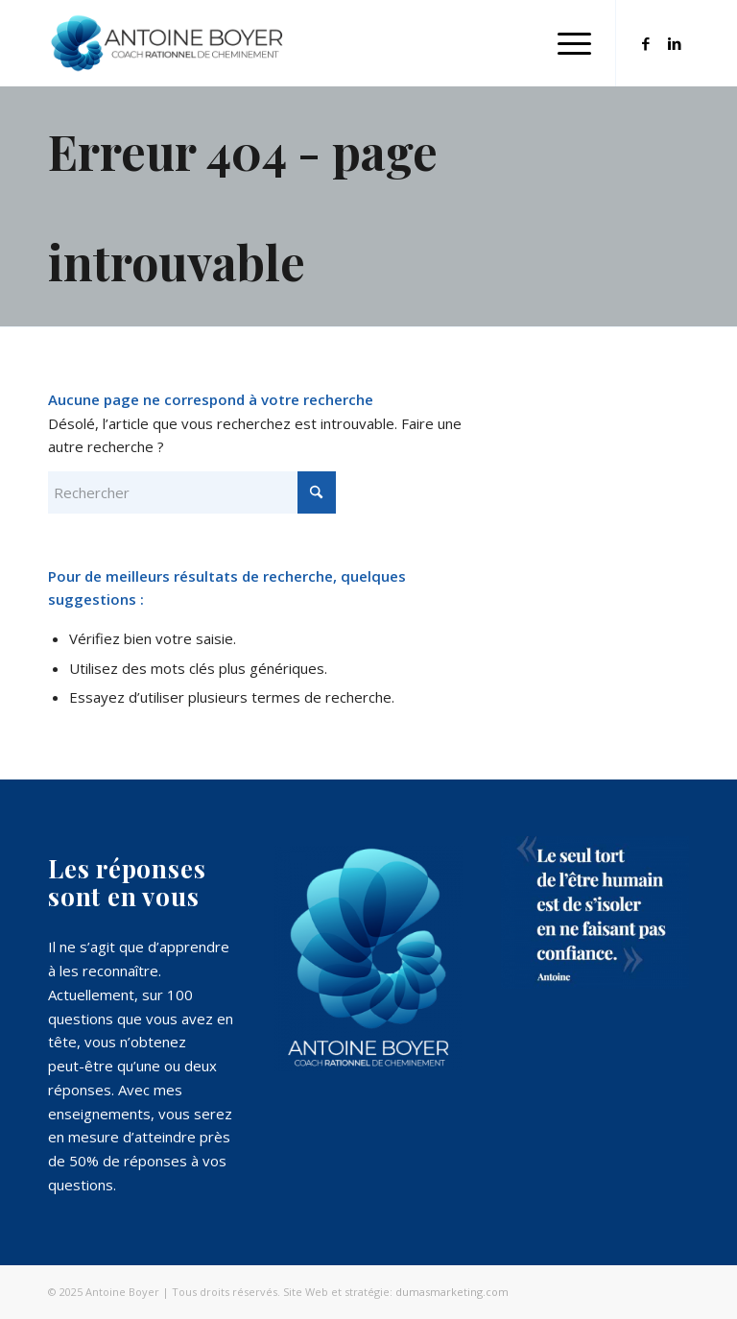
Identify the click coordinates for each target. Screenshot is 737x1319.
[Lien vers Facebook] (645, 43)
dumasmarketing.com (452, 1291)
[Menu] (564, 43)
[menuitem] (564, 43)
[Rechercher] (192, 492)
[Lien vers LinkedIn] (674, 43)
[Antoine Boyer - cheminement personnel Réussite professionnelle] (167, 43)
